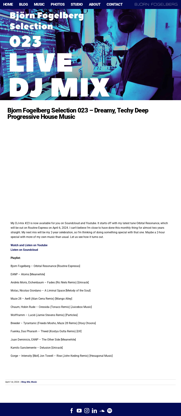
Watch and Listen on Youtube (29, 245)
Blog (23, 382)
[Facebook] (71, 410)
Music (34, 382)
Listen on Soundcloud (24, 249)
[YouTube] (79, 410)
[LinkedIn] (94, 410)
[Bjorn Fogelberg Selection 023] (90, 54)
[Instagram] (86, 410)
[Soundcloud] (102, 410)
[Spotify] (109, 410)
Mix (28, 382)
